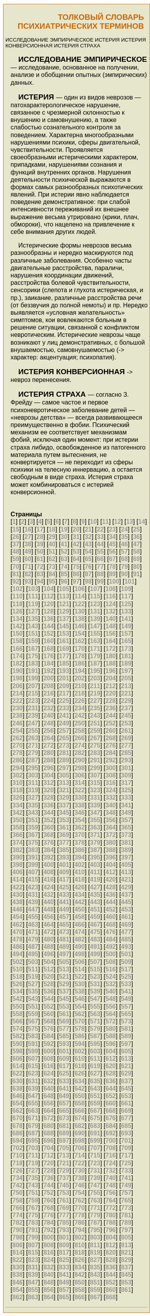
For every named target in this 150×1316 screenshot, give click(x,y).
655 (33, 1103)
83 (39, 574)
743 (33, 1185)
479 (33, 939)
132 (110, 611)
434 (79, 894)
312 (48, 782)
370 (79, 834)
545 (64, 998)
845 (126, 1274)
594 (79, 1044)
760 (48, 1200)
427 (95, 887)
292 (110, 760)
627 (95, 1073)
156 (110, 633)
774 (17, 1215)
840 (48, 1274)
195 (95, 671)
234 (79, 708)
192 (48, 671)
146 (79, 626)
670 (17, 1118)
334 (17, 805)
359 (33, 827)
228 (110, 700)
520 (48, 976)
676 (110, 1118)
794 (79, 1230)
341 (126, 805)
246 (17, 723)
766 (17, 1207)
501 (126, 954)
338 (79, 805)
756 (110, 1192)
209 (64, 686)
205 (126, 678)
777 (64, 1215)
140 (110, 618)
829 (126, 1260)
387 (95, 850)
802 (79, 1237)
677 (126, 1118)
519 (33, 976)
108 (110, 589)
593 (64, 1044)
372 (110, 834)
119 (33, 604)
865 (64, 1297)
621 (126, 1066)
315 (95, 782)
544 (48, 998)
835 (95, 1267)
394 (79, 857)
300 (110, 768)
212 (110, 686)
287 (33, 760)
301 (126, 768)
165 (126, 641)
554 (79, 1006)
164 (110, 641)
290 (79, 760)
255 (33, 730)
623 (33, 1073)
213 (126, 686)
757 (126, 1192)
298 (79, 768)
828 (110, 1260)
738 (79, 1178)
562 (79, 1014)
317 (126, 782)
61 (39, 559)
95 (51, 581)
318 (17, 790)
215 (33, 693)
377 (64, 842)
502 (17, 962)
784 (48, 1222)
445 (126, 902)
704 (48, 1148)
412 (110, 872)
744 (48, 1185)
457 (64, 916)
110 (17, 596)
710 (17, 1155)
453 (126, 909)
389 (126, 850)
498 (79, 954)
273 (64, 745)
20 (75, 529)
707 (95, 1148)
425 (64, 887)
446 (17, 909)
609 (64, 1058)
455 (33, 916)
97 (75, 581)
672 (48, 1118)
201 (64, 678)
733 (126, 1170)
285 (126, 753)
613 (126, 1058)
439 (33, 902)
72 (39, 566)
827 (95, 1260)
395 (95, 857)
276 (110, 745)
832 (48, 1267)
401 (64, 864)
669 (126, 1110)
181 (126, 656)
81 (15, 574)
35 (124, 536)
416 (48, 879)
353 (64, 820)
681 (64, 1126)
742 (17, 1185)
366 (17, 834)
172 (110, 648)
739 (95, 1178)
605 (126, 1051)
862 (17, 1297)
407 (33, 872)
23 (112, 529)
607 (33, 1058)
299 (95, 768)
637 (126, 1081)
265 (64, 738)
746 (79, 1185)
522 (79, 976)
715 (95, 1155)
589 (126, 1036)
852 (110, 1282)
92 (15, 581)
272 (48, 745)
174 (17, 656)
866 (79, 1297)
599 (33, 1051)
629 (126, 1073)
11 (105, 521)
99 (100, 581)
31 (75, 536)
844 (110, 1274)
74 (63, 566)
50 (39, 551)
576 (48, 1028)
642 (79, 1088)
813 (126, 1245)
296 (48, 768)
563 (95, 1014)
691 (95, 1133)
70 (15, 566)
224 (48, 700)
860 (110, 1289)
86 (75, 574)
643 (95, 1088)
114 (79, 596)
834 (79, 1267)
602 (79, 1051)
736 (48, 1178)
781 (126, 1215)
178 (79, 656)
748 (110, 1185)
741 (126, 1178)
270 (17, 745)
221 (126, 693)
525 (126, 976)
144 (48, 626)
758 (17, 1200)
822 (17, 1260)
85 (63, 574)
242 (79, 715)
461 (126, 916)
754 (79, 1192)
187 (95, 663)
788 (110, 1222)
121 (64, 604)
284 (110, 753)
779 (95, 1215)
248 (48, 723)
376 (48, 842)
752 (48, 1192)
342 (17, 812)
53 (75, 551)
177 (64, 656)
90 (124, 574)
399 (33, 864)
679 (33, 1126)
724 (110, 1163)
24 (124, 529)
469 (126, 924)
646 (17, 1096)
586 (79, 1036)
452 (110, 909)
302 (17, 775)
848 (48, 1282)
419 (95, 879)
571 (95, 1021)
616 (48, 1066)
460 (110, 916)
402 (79, 864)
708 (110, 1148)
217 (64, 693)
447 (33, 909)
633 (64, 1081)
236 (110, 708)
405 (126, 864)
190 (17, 671)
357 (126, 820)
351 (33, 820)
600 (48, 1051)
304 (48, 775)
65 (88, 559)
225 (64, 700)
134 (17, 618)
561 (64, 1014)
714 (79, 1155)
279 (33, 753)
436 (110, 894)
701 (126, 1140)
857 (64, 1289)
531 (95, 984)
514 (79, 969)
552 (48, 1006)
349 (126, 812)
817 (64, 1252)
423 (33, 887)
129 (64, 611)
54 (88, 551)
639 (33, 1088)
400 (48, 864)
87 (88, 574)
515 (95, 969)
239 (33, 715)
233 (64, 708)
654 (17, 1103)
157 (126, 633)
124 (110, 604)
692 (110, 1133)
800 (48, 1237)
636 (110, 1081)
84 (51, 574)
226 (79, 700)
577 (64, 1028)
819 (95, 1252)
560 (48, 1014)
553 (64, 1006)
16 (27, 529)
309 (126, 775)
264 (48, 738)
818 (79, 1252)
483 (95, 939)
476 (110, 932)
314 (79, 782)
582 (17, 1036)
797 (126, 1230)
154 (79, 633)
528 (48, 984)
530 (79, 984)
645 (126, 1088)
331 (95, 797)
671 (33, 1118)
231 (33, 708)
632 (48, 1081)
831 (33, 1267)
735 (33, 1178)
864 (48, 1297)
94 (39, 581)
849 (64, 1282)
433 (64, 894)
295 (33, 768)
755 (95, 1192)
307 (95, 775)
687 (33, 1133)
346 (79, 812)
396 (110, 857)
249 (64, 723)
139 (95, 618)
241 (64, 715)
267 (95, 738)
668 (110, 1110)
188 (110, 663)
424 (48, 887)
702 (17, 1148)
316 (110, 782)
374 (17, 842)
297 (64, 768)
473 (64, 932)
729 (64, 1170)
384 (48, 850)
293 (126, 760)
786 (79, 1222)
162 (79, 641)
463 (33, 924)
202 (79, 678)
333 (126, 797)
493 (126, 946)
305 (64, 775)
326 (17, 797)
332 (110, 797)
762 (79, 1200)
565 (126, 1014)
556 (110, 1006)
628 (110, 1073)
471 (33, 932)
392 (48, 857)
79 (124, 566)
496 (48, 954)
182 (17, 663)
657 (64, 1103)
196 (110, 671)
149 (126, 626)
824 (48, 1260)
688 (48, 1133)
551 (33, 1006)
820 (110, 1252)
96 (63, 581)
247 (33, 723)
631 (33, 1081)
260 (110, 730)
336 (48, 805)
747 (95, 1185)
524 (110, 976)
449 (64, 909)
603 (95, 1051)
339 (95, 805)
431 (33, 894)
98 (88, 581)
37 (15, 544)
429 (126, 887)
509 (126, 962)
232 (48, 708)
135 (33, 618)
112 (48, 596)
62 (51, 559)
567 (33, 1021)
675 (95, 1118)
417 (64, 879)
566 (17, 1021)
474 (79, 932)
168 (48, 648)
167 (33, 648)
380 (110, 842)
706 (79, 1148)
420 (110, 879)
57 (124, 551)
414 (17, 879)
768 (48, 1207)
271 (33, 745)
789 (126, 1222)
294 (17, 768)
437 (126, 894)
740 (110, 1178)
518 (17, 976)
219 (95, 693)
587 (95, 1036)
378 (79, 842)
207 (33, 686)
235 (95, 708)
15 (15, 529)
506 (79, 962)
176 (48, 656)
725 (126, 1163)
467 (95, 924)
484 (110, 939)
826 (79, 1260)
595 (95, 1044)
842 (79, 1274)
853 (126, 1282)
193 (64, 671)
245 (126, 715)
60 (27, 559)
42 (75, 544)
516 (110, 969)
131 (95, 611)
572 (110, 1021)
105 (64, 589)
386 (79, 850)
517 (126, 969)
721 (64, 1163)
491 (95, 946)
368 (48, 834)
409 (64, 872)
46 (124, 544)
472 (48, 932)
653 (126, 1096)
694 (17, 1140)
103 (33, 589)
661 (126, 1103)
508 (110, 962)
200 (48, 678)
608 (48, 1058)
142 (17, 626)
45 (112, 544)
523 (95, 976)
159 (33, 641)
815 (33, 1252)
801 (64, 1237)
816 (48, 1252)
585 (64, 1036)
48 (15, 551)
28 (39, 536)
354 (79, 820)
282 (79, 753)
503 (33, 962)
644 (110, 1088)
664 (48, 1110)
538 (79, 991)
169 (64, 648)
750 (17, 1192)
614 (17, 1066)
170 (79, 648)
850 (79, 1282)
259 (95, 730)
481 (64, 939)
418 (79, 879)
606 (17, 1058)
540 (110, 991)
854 (17, 1289)
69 (136, 559)
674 (79, 1118)
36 (136, 536)
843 (95, 1274)
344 (48, 812)
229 (126, 700)
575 (33, 1028)
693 (126, 1133)
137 (64, 618)
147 (95, 626)
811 (95, 1245)
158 (17, 641)
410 (79, 872)
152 (48, 633)
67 (112, 559)
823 (33, 1260)
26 (15, 536)
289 (64, 760)
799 (33, 1237)
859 (95, 1289)
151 (33, 633)
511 (33, 969)
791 (33, 1230)
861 (126, 1289)
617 (64, 1066)
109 (126, 589)
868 (110, 1297)
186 (79, 663)
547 (95, 998)
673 (64, 1118)
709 (126, 1148)
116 (110, 596)
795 (95, 1230)
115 (95, 596)
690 (79, 1133)
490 (79, 946)
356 (110, 820)
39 (39, 544)
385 (64, 850)
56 (112, 551)
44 (100, 544)
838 (17, 1274)
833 (64, 1267)
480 (48, 939)
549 (126, 998)
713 (64, 1155)
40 (51, 544)
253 (126, 723)
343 (33, 812)
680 (48, 1126)
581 (126, 1028)
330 (79, 797)
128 (48, 611)
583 (33, 1036)
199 (33, 678)
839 (33, 1274)
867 (95, 1297)
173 (126, 648)
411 (95, 872)
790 (17, 1230)
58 (136, 551)
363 (95, 827)
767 (33, 1207)
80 (136, 566)
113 (64, 596)
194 (79, 671)
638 (17, 1088)
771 (95, 1207)
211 (95, 686)
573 (126, 1021)
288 (48, 760)
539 (95, 991)
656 (48, 1103)
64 (75, 559)
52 (63, 551)
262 (17, 738)
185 (64, 663)
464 (48, 924)
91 (136, 574)
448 (48, 909)
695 (33, 1140)
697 (64, 1140)
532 (110, 984)
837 (126, 1267)
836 (110, 1267)
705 (64, 1148)
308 (110, 775)
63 (63, 559)
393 (64, 857)
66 (100, 559)
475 (95, 932)
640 (48, 1088)
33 (100, 536)
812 (110, 1245)
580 (110, 1028)
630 (17, 1081)
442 (79, 902)
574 (17, 1028)
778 (79, 1215)
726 (17, 1170)
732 (110, 1170)
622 (17, 1073)
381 (126, 842)
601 (64, 1051)
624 (48, 1073)
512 (48, 969)
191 (33, 671)
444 (110, 902)
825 (64, 1260)
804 (110, 1237)
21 (88, 529)
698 (79, 1140)
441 (64, 902)
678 (17, 1126)
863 (33, 1297)
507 (95, 962)
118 (17, 604)
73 (51, 566)
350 (17, 820)
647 (33, 1096)
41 (63, 544)
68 (124, 559)
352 (48, 820)
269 (126, 738)
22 (100, 529)
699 (95, 1140)
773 (126, 1207)
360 (48, 827)
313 (64, 782)
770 (79, 1207)
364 (110, 827)
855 (33, 1289)
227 (95, 700)
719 (33, 1163)
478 (17, 939)
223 (33, 700)
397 (126, 857)
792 (48, 1230)
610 (79, 1058)
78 (112, 566)
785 (64, 1222)
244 (110, 715)
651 (95, 1096)
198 (17, 678)
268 (110, 738)
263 (33, 738)
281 (64, 753)
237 (126, 708)
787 (95, 1222)
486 (17, 946)
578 (79, 1028)
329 (64, 797)
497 (64, 954)
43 (88, 544)
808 (48, 1245)
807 (33, 1245)
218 (79, 693)
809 (64, 1245)
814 (17, 1252)
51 (51, 551)
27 (27, 536)
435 (95, 894)
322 (79, 790)
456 (48, 916)
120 (48, 604)
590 (17, 1044)
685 (126, 1126)
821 (126, 1252)
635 (95, 1081)
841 (64, 1274)
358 (17, 827)
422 (17, 887)
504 (48, 962)
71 (27, 566)
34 (112, 536)
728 (48, 1170)
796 (110, 1230)
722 (79, 1163)
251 (95, 723)
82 (27, 574)
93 (27, 581)
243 (95, 715)
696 (48, 1140)
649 (64, 1096)
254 (17, 730)
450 (79, 909)
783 (33, 1222)
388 (110, 850)
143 (33, 626)
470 (17, 932)
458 (79, 916)
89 (112, 574)
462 (17, 924)
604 (110, 1051)
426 (79, 887)
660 (110, 1103)
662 (17, 1110)
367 (33, 834)
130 (79, 611)
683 (95, 1126)
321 (64, 790)
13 (129, 521)
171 (95, 648)
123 (95, 604)
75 (75, 566)
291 (95, 760)
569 (64, 1021)
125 (126, 604)
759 (33, 1200)
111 (33, 596)
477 (126, 932)
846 (17, 1282)
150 (17, 633)
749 (126, 1185)
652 (110, 1096)
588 (110, 1036)
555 (95, 1006)
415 (33, 879)
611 (95, 1058)
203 (95, 678)
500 (110, 954)
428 (110, 887)
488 (48, 946)
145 (64, 626)
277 (126, 745)
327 (33, 797)
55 (100, 551)
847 (33, 1282)
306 (79, 775)
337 (64, 805)
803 (95, 1237)
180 (110, 656)
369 (64, 834)
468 (110, 924)
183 (33, 663)
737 (64, 1178)
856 (48, 1289)
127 (33, 611)
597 (126, 1044)
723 (95, 1163)
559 (33, 1014)
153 (64, 633)
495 (33, 954)
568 (48, 1021)
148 (110, 626)
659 (95, 1103)
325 (126, 790)
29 (51, 536)
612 (110, 1058)
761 (64, 1200)
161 (64, 641)
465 (64, 924)
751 (33, 1192)
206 (17, 686)
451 (95, 909)
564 (110, 1014)
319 (33, 790)
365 (126, 827)
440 (48, 902)
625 (64, 1073)
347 (95, 812)
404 (110, 864)
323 (95, 790)
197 (126, 671)
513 (64, 969)
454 (17, 916)
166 (17, 648)
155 (95, 633)
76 (88, 566)
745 (64, 1185)
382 (17, 850)
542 (17, 998)
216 (48, 693)
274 (79, 745)
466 (79, 924)
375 (33, 842)
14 (141, 521)
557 (126, 1006)
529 (64, 984)
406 (17, 872)
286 (17, 760)
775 (33, 1215)
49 (27, 551)
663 (33, 1110)
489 (64, 946)
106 (79, 589)
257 (64, 730)
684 (110, 1126)
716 (110, 1155)
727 (33, 1170)
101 (129, 581)
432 (48, 894)
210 (79, 686)
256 (48, 730)
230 (17, 708)
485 (126, 939)
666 (79, 1110)
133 (126, 611)
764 (110, 1200)
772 (110, 1207)
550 (17, 1006)
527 (33, 984)
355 (95, 820)
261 (126, 730)
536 (48, 991)
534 (17, 991)
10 (93, 521)
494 (17, 954)
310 (17, 782)
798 (17, 1237)
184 (48, 663)
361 (64, 827)
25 (136, 529)
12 (117, 521)
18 (51, 529)
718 (17, 1163)
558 (17, 1014)
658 (79, 1103)
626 (79, 1073)
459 (95, 916)
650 (79, 1096)
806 (17, 1245)
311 (33, 782)
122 (79, 604)
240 (48, 715)
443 (95, 902)
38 (27, 544)
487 (33, 946)
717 (126, 1155)
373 (126, 834)
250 (79, 723)
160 (48, 641)
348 (110, 812)
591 (33, 1044)
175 (33, 656)
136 (48, 618)
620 (110, 1066)
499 (95, 954)
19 (63, 529)
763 (95, 1200)
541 (126, 991)
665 (64, 1110)
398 (17, 864)
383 (33, 850)
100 (114, 581)
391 (33, 857)
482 (79, 939)
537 (64, 991)
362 (79, 827)
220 (110, 693)
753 (64, 1192)
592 (48, 1044)
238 (17, 715)
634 (79, 1081)
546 (79, 998)
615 (33, 1066)
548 (110, 998)
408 (48, 872)
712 (48, 1155)
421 (126, 879)
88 (100, 574)
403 (95, 864)
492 (110, 946)
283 (95, 753)
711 (33, 1155)
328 (48, 797)
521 (64, 976)
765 (126, 1200)
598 (17, 1051)
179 (95, 656)
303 (33, 775)
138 (79, 618)
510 (17, 969)
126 (17, 611)
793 (64, 1230)
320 (48, 790)
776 (48, 1215)
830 (17, 1267)
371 (95, 834)
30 (63, 536)
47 (136, 544)
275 (95, 745)
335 (33, 805)
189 (126, 663)
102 (17, 589)
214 (17, 693)
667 (95, 1110)
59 (15, 559)
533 (126, 984)
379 (95, 842)
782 (17, 1222)
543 (33, 998)
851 (95, 1282)
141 (126, 618)
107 (95, 589)
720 (48, 1163)
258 (79, 730)
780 (110, 1215)
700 (110, 1140)
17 (39, 529)
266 (79, 738)
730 (79, 1170)
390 (17, 857)
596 (110, 1044)
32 (88, 536)
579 (95, 1028)
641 (64, 1088)
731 (95, 1170)
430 (17, 894)
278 (17, 753)
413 (126, 872)
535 (33, 991)
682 (79, 1126)
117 (126, 596)
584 (48, 1036)
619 (95, 1066)
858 (79, 1289)
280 (48, 753)
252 (110, 723)
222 (17, 700)
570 (79, 1021)
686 (17, 1133)
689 (64, 1133)
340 (110, 805)
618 (79, 1066)
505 (64, 962)
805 (126, 1237)
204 (110, 678)
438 (17, 902)
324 (110, 790)
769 (64, 1207)
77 (100, 566)
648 (48, 1096)
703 (33, 1148)
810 (79, 1245)
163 (95, 641)
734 (17, 1178)
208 (48, 686)
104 (48, 589)
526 (17, 984)
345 (64, 812)
